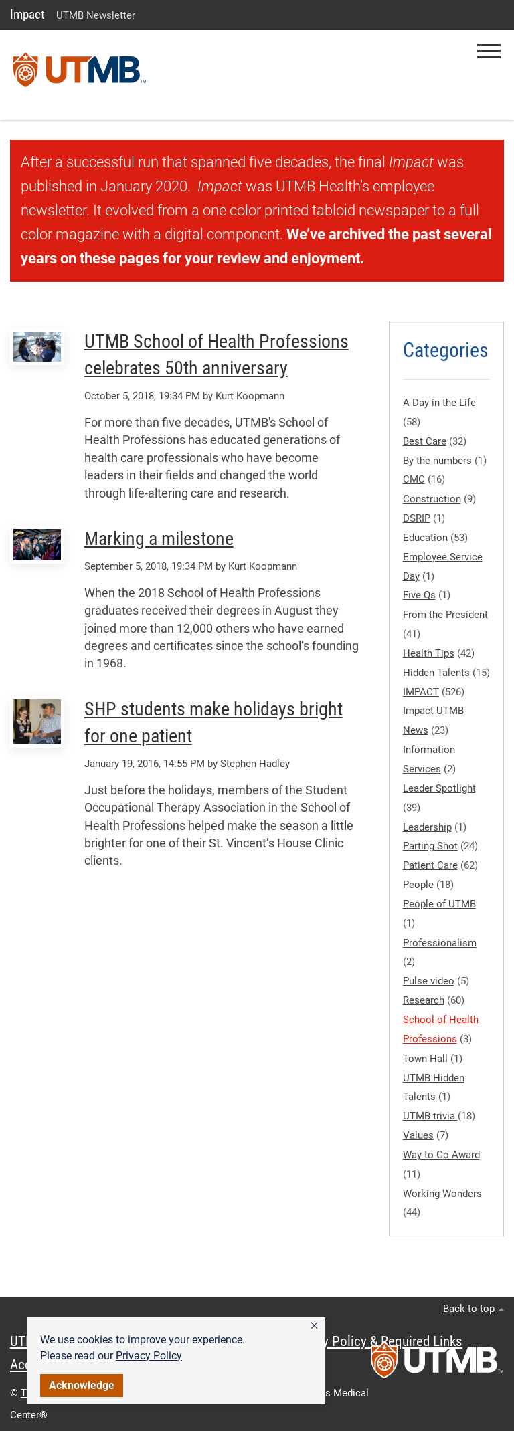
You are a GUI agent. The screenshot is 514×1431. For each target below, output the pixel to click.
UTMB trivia (430, 1116)
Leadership (427, 827)
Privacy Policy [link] (149, 1355)
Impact (27, 14)
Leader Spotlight (439, 788)
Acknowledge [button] (81, 1385)
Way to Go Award (441, 1155)
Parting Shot (430, 846)
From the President (445, 615)
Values (418, 1135)
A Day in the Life (439, 403)
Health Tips (428, 653)
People (418, 885)
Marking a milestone (159, 539)
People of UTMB (439, 904)
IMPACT (421, 692)
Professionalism (440, 943)
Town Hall (425, 1059)
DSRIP (416, 518)
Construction (432, 499)
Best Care (424, 441)
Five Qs (419, 595)
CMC (414, 479)
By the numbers (437, 461)
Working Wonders (442, 1194)
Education (425, 538)
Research (423, 1000)
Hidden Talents (436, 673)
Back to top (473, 1309)
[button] (314, 1326)
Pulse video (428, 981)
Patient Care (430, 865)
